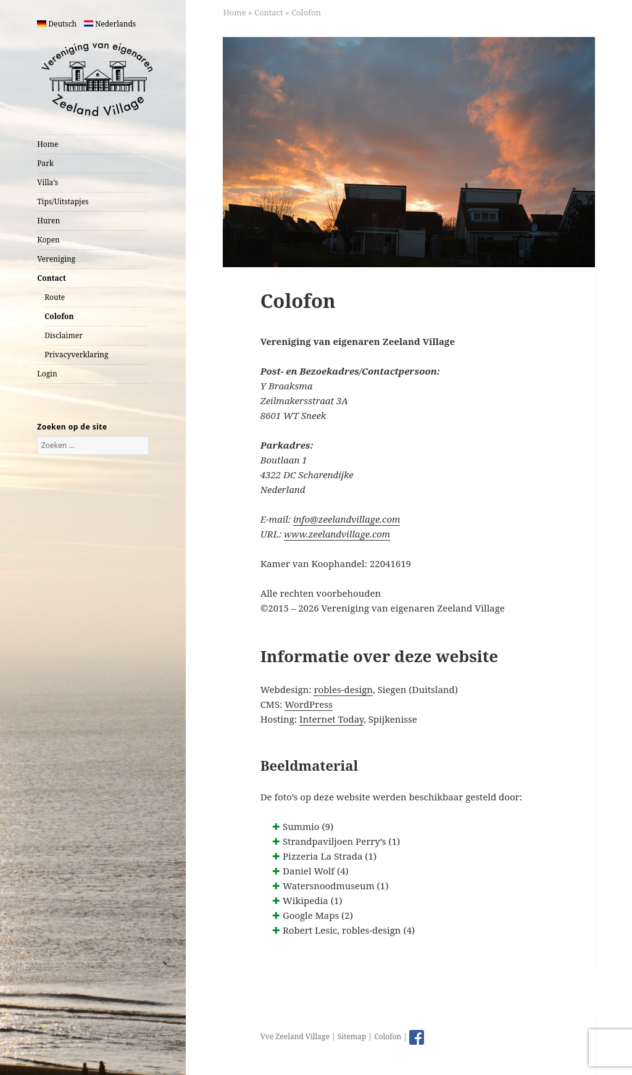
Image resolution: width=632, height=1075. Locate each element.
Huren (48, 220)
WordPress (308, 704)
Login (47, 373)
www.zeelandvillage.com (337, 534)
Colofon (58, 316)
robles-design (343, 689)
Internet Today (331, 719)
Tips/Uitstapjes (62, 201)
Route (54, 297)
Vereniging (56, 259)
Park (45, 163)
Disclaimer (63, 335)
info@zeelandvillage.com (346, 519)
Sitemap (352, 1036)
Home (47, 144)
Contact (51, 278)
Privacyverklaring (76, 354)
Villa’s (47, 182)
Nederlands (110, 24)
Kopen (48, 240)
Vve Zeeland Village (295, 1036)
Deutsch (57, 24)
